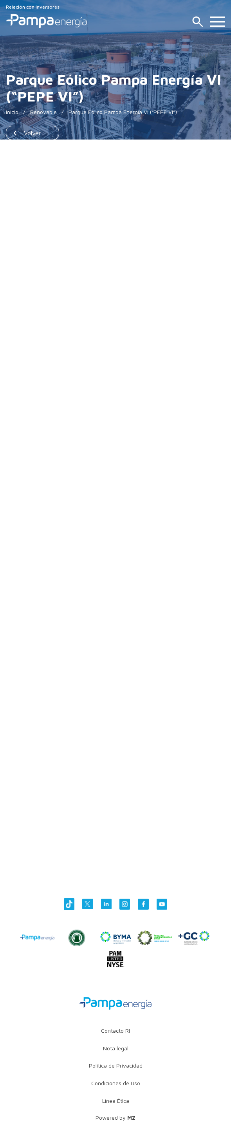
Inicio (12, 112)
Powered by (115, 1117)
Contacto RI (115, 1030)
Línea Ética (115, 1100)
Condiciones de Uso (115, 1083)
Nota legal (115, 1048)
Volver (32, 132)
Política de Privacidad (116, 1065)
